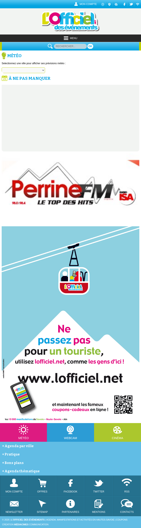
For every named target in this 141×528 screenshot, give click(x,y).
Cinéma (117, 438)
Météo (23, 438)
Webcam (70, 438)
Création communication (25, 524)
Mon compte (88, 4)
